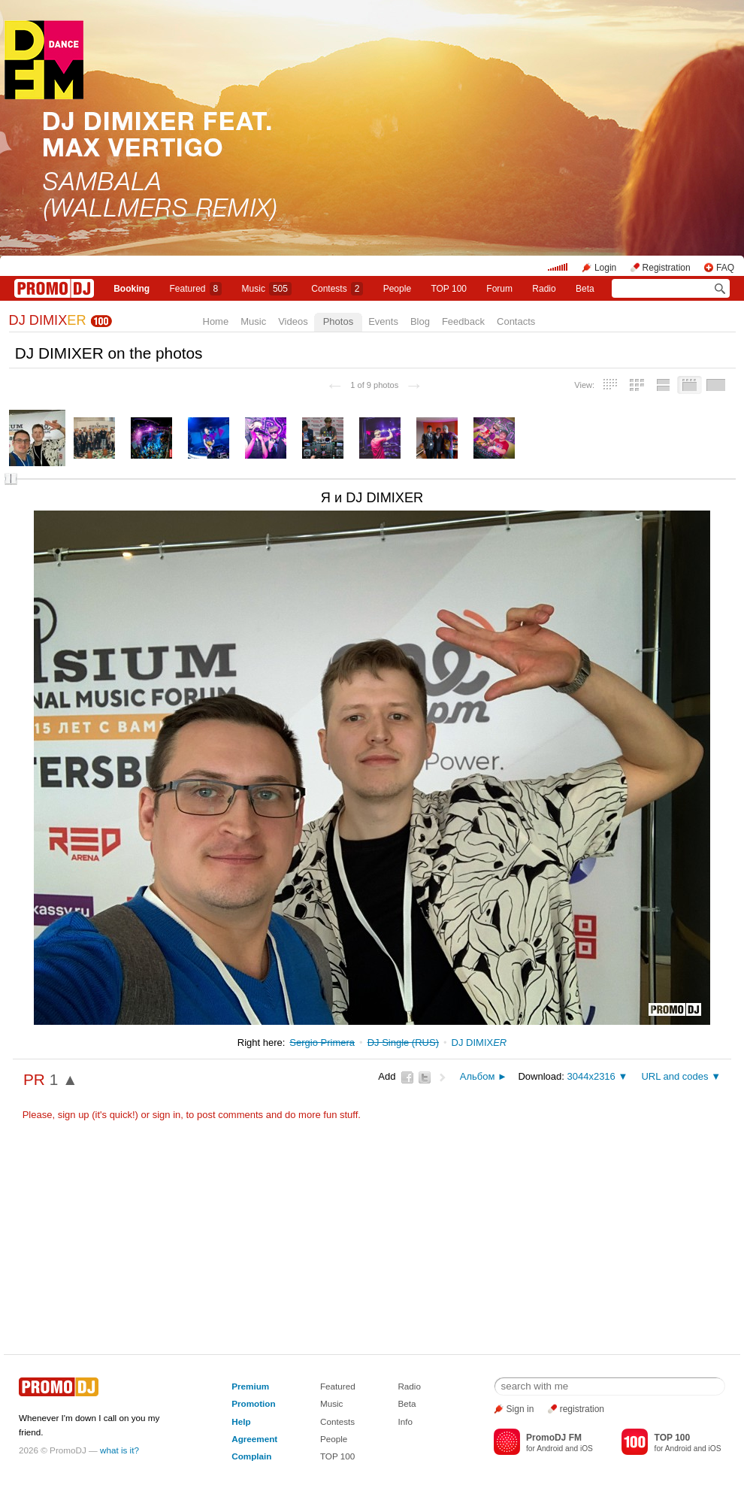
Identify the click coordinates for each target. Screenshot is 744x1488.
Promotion (253, 1403)
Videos (293, 321)
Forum (499, 288)
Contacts (516, 321)
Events (383, 321)
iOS (586, 1448)
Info (405, 1421)
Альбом (477, 1076)
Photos (338, 321)
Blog (420, 321)
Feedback (463, 321)
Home (216, 321)
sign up (73, 1114)
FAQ (725, 267)
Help (240, 1421)
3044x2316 (591, 1076)
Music (267, 288)
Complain (251, 1456)
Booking (131, 288)
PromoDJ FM (554, 1437)
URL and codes (674, 1076)
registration (582, 1409)
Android (550, 1448)
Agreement (254, 1439)
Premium (250, 1386)
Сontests (337, 288)
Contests (337, 1421)
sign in (167, 1114)
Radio (543, 288)
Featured (196, 288)
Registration (667, 267)
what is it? (119, 1450)
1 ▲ (64, 1079)
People (397, 288)
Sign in (520, 1409)
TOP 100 (449, 288)
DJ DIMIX (47, 320)
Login (605, 267)
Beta (585, 288)
